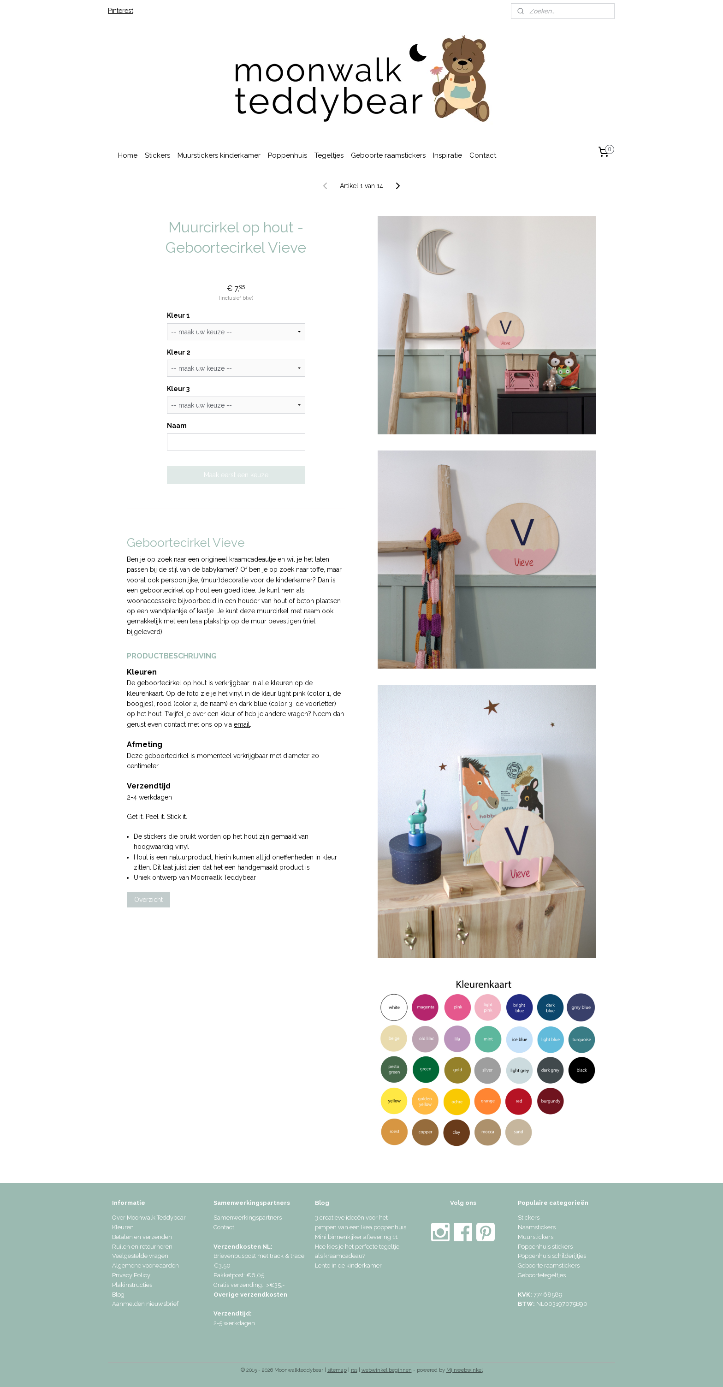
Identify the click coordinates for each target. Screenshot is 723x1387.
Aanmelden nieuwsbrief (145, 1303)
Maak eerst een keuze (236, 475)
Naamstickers (537, 1227)
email (242, 724)
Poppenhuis (287, 155)
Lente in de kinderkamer (348, 1265)
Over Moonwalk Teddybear (149, 1217)
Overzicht (148, 899)
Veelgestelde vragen (140, 1255)
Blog (118, 1294)
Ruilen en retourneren (142, 1246)
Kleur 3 (178, 388)
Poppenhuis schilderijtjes (552, 1255)
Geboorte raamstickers (388, 155)
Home (127, 155)
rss (354, 1370)
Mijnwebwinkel (464, 1370)
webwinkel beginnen (387, 1370)
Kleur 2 (178, 352)
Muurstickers (535, 1236)
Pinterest (120, 10)
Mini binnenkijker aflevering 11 (356, 1236)
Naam (177, 425)
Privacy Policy (131, 1275)
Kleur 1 (178, 315)
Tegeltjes (329, 155)
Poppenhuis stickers (545, 1246)
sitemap (337, 1370)
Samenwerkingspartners (247, 1217)
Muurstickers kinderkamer (219, 155)
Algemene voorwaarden (145, 1265)
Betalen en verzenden (142, 1236)
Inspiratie (447, 155)
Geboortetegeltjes (542, 1275)
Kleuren (123, 1227)
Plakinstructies (132, 1284)
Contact (482, 155)
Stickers (157, 155)
